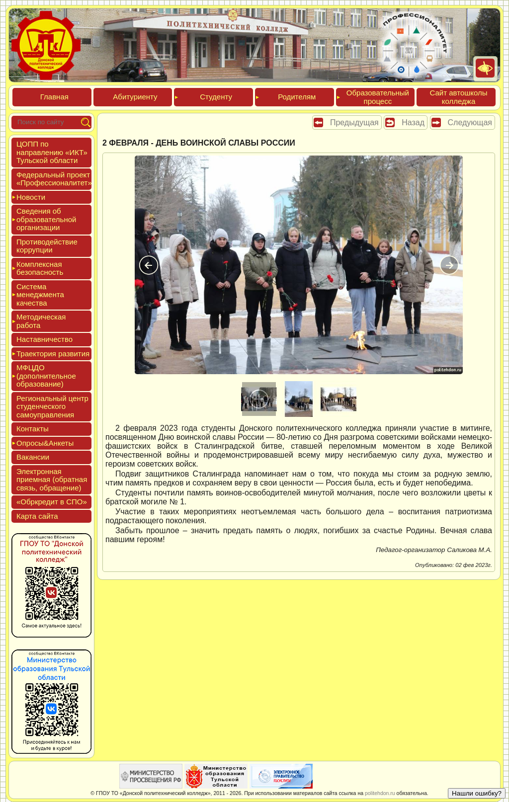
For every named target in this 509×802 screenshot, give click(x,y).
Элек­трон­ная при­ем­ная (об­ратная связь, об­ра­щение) (51, 479)
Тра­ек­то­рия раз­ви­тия (52, 353)
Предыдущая (354, 122)
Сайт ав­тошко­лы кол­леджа (458, 96)
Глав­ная (54, 96)
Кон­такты (32, 428)
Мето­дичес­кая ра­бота (41, 321)
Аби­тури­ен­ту (135, 96)
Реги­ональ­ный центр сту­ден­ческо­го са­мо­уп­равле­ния (52, 406)
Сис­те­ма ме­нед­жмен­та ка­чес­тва (40, 294)
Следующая (470, 122)
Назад (413, 122)
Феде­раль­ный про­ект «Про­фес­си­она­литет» (54, 178)
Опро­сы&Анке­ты (45, 443)
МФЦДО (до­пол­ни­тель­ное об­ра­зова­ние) (46, 375)
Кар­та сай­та (37, 516)
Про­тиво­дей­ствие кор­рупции (47, 246)
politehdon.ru (380, 793)
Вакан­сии (32, 457)
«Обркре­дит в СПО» (51, 501)
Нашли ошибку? (477, 793)
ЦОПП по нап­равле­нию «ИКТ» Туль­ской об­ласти (51, 152)
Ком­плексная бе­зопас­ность (39, 268)
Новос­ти (30, 197)
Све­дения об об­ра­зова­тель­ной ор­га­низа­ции (46, 219)
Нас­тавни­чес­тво (44, 339)
